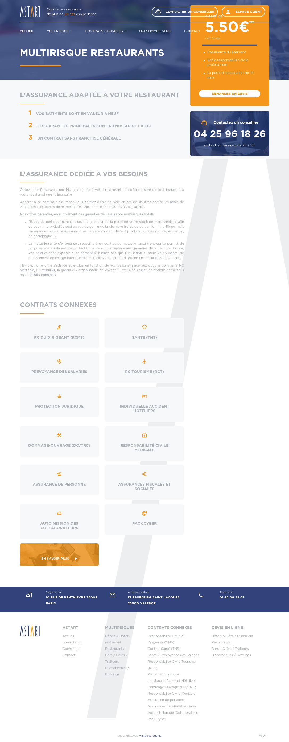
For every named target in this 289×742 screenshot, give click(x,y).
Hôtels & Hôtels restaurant (232, 636)
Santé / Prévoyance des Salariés (173, 655)
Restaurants (114, 648)
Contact (192, 31)
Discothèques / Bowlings (231, 655)
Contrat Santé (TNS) (164, 648)
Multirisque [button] (58, 31)
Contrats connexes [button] (104, 31)
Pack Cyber (157, 719)
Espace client (243, 12)
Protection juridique (163, 674)
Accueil (27, 31)
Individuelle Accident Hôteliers (172, 680)
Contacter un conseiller (184, 12)
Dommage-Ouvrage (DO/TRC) (172, 687)
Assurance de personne (166, 700)
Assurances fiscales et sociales (172, 706)
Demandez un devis (230, 93)
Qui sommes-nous (155, 31)
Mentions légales (150, 736)
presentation (72, 642)
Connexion (71, 648)
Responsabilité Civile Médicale (171, 693)
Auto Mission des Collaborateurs (173, 712)
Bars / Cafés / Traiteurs (230, 648)
